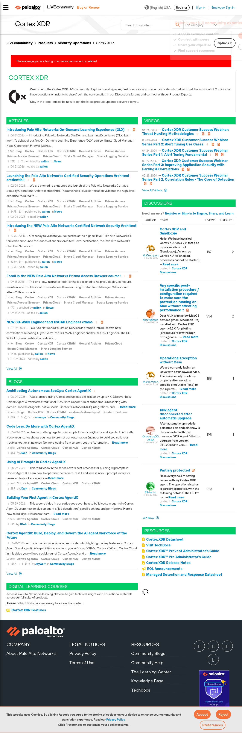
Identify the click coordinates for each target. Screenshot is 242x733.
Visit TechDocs (158, 545)
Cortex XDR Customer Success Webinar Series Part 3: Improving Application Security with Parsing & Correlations (185, 165)
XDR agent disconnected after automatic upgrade (176, 414)
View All (12, 368)
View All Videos (152, 190)
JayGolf (40, 563)
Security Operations (74, 43)
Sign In (200, 7)
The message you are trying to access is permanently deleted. (56, 61)
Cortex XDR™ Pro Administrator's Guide (179, 557)
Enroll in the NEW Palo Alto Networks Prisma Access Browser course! (63, 276)
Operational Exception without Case (178, 360)
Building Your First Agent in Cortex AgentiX (42, 497)
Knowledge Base (147, 680)
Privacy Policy (115, 719)
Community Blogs (62, 417)
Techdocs (140, 690)
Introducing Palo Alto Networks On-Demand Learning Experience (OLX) (65, 129)
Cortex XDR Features (28, 610)
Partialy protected (175, 470)
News (57, 161)
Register (181, 7)
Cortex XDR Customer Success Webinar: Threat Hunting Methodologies (185, 132)
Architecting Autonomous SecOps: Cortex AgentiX (48, 391)
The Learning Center (151, 671)
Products (45, 43)
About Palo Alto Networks (31, 653)
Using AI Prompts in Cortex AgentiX (35, 462)
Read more (128, 407)
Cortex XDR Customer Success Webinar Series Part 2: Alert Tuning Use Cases (185, 142)
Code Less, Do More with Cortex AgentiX (40, 426)
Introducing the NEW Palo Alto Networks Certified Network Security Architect (71, 226)
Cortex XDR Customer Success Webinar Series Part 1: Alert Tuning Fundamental (185, 152)
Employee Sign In (223, 7)
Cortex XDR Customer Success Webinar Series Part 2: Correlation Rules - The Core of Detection (188, 177)
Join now (148, 518)
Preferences (212, 725)
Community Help (147, 662)
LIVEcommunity (19, 43)
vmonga (40, 417)
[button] (202, 714)
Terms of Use (81, 662)
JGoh (23, 453)
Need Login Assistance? (216, 55)
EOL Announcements (164, 569)
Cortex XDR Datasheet (165, 539)
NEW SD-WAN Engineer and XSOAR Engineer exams (49, 322)
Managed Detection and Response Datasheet (184, 574)
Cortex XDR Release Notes (168, 563)
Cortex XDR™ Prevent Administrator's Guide (182, 551)
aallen (45, 161)
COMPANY (18, 644)
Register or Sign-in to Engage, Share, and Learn (199, 213)
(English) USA (157, 7)
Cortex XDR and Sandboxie (173, 231)
